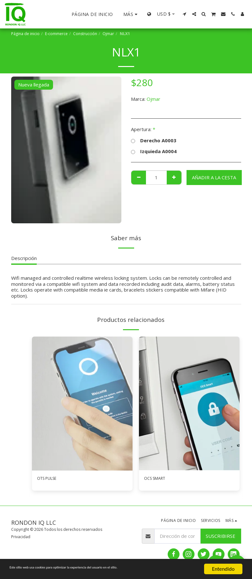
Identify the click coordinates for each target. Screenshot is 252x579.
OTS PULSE (50, 479)
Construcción (85, 33)
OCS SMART (157, 479)
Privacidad (20, 538)
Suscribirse (220, 537)
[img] (82, 404)
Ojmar (108, 33)
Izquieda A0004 (154, 151)
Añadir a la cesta (214, 177)
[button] (184, 14)
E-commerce (56, 33)
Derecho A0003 (153, 140)
